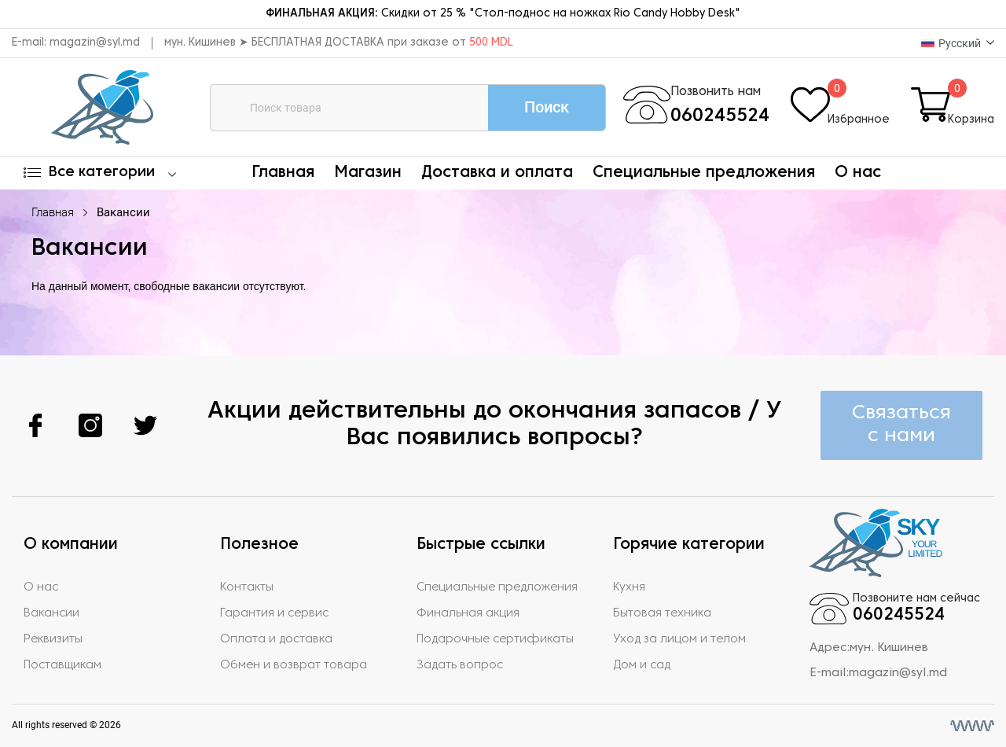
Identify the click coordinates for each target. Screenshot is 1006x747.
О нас (858, 173)
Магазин (368, 173)
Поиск (546, 107)
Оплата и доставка (276, 639)
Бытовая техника (662, 613)
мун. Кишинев (889, 647)
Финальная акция (468, 613)
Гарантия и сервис (274, 613)
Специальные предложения (704, 173)
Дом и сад (641, 665)
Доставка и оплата (497, 173)
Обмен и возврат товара (293, 665)
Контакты (247, 587)
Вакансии (123, 212)
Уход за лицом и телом (679, 639)
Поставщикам (62, 665)
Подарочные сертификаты (495, 639)
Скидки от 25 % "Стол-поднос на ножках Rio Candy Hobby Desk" (503, 14)
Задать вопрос (460, 665)
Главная (283, 173)
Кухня (629, 587)
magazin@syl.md (95, 43)
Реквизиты (53, 639)
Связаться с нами (901, 424)
